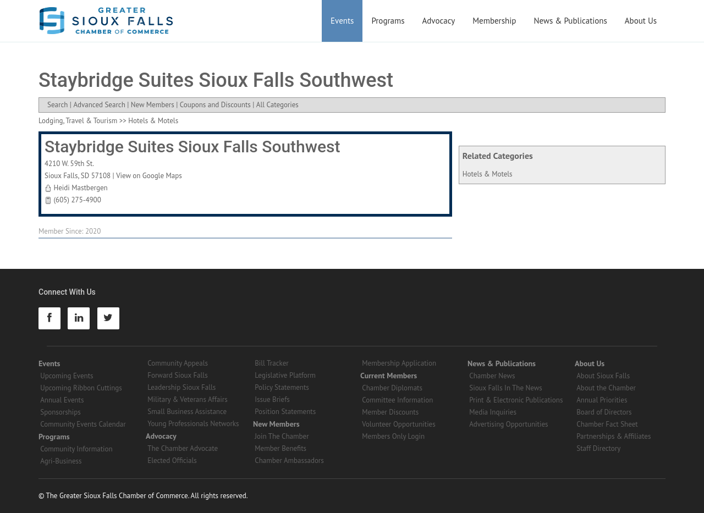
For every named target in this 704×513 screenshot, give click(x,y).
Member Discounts (390, 412)
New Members (152, 104)
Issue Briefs (272, 399)
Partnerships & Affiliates (613, 436)
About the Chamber (606, 388)
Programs (387, 20)
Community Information (76, 449)
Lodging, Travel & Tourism (77, 120)
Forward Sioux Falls (177, 375)
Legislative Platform (285, 375)
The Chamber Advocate (182, 448)
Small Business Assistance (187, 411)
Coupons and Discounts (215, 104)
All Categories (277, 104)
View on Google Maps (149, 175)
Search (57, 104)
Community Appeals (177, 363)
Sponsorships (60, 412)
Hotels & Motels (488, 174)
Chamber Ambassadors (289, 460)
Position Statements (285, 411)
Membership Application (399, 363)
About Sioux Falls (603, 375)
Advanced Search (99, 104)
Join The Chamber (282, 436)
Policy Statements (282, 387)
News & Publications (570, 20)
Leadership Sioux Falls (181, 387)
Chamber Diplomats (392, 388)
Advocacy (438, 20)
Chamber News (492, 375)
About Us (641, 20)
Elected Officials (172, 460)
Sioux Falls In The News (505, 388)
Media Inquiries (492, 412)
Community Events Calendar (82, 424)
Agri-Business (60, 461)
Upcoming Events (66, 375)
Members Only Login (393, 436)
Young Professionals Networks (193, 423)
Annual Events (62, 400)
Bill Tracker (271, 363)
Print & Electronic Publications (516, 400)
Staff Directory (598, 448)
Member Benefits (280, 448)
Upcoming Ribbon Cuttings (81, 388)
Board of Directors (603, 412)
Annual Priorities (601, 400)
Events (342, 20)
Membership (494, 20)
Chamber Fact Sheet (606, 424)
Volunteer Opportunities (398, 424)
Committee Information (397, 400)
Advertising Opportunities (508, 424)
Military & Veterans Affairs (187, 399)
